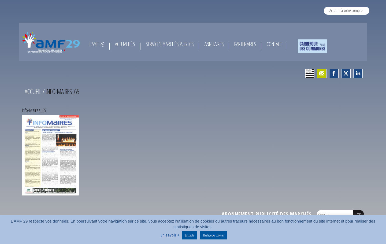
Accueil (33, 91)
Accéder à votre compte (346, 10)
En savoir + (170, 235)
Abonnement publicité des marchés (266, 214)
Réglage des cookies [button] (213, 235)
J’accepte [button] (189, 235)
